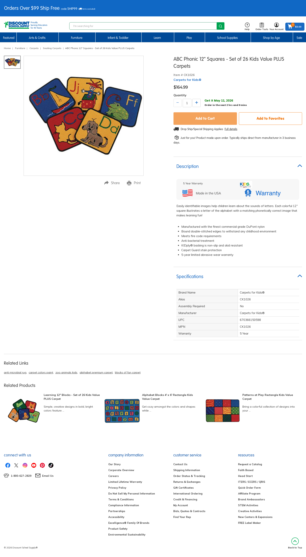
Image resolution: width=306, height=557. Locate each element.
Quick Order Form (249, 487)
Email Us (47, 475)
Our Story (114, 464)
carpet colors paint (41, 372)
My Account (180, 505)
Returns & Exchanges (186, 481)
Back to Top (295, 543)
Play (189, 38)
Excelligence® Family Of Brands (128, 522)
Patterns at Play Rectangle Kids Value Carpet (267, 397)
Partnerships (116, 511)
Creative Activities (250, 511)
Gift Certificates (183, 487)
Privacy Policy (117, 487)
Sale (299, 38)
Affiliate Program (249, 493)
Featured (8, 38)
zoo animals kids (66, 372)
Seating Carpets (52, 48)
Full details (231, 129)
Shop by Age (271, 38)
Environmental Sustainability (126, 534)
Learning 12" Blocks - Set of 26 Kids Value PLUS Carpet (72, 397)
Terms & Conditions (121, 499)
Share (112, 183)
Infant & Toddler (118, 38)
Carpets (34, 48)
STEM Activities (248, 505)
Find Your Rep (182, 517)
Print (134, 183)
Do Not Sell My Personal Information (131, 493)
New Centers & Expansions (255, 517)
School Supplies (227, 38)
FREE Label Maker (249, 522)
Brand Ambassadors (251, 499)
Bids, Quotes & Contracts (189, 511)
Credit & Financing (185, 499)
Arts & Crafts (37, 38)
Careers (113, 476)
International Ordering (187, 493)
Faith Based (246, 470)
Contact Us (180, 464)
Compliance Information (123, 505)
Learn (157, 38)
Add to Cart (205, 118)
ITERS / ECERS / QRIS (251, 481)
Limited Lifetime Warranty (125, 481)
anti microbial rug (15, 372)
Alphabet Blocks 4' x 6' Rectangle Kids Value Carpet (167, 397)
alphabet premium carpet (96, 372)
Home (7, 48)
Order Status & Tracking (189, 476)
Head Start (245, 476)
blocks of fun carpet (128, 372)
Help (247, 27)
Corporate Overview (121, 470)
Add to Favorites (270, 118)
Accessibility (116, 517)
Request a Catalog (250, 464)
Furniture (76, 38)
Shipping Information (186, 470)
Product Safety (117, 528)
